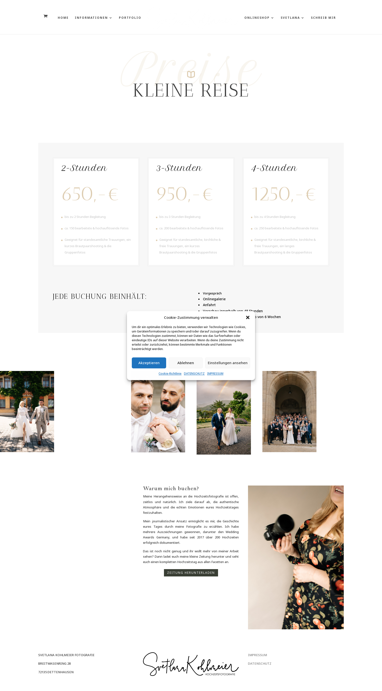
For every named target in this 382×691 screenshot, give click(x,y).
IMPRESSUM (215, 373)
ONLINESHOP (258, 18)
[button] (247, 317)
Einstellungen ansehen (228, 362)
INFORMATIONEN (89, 18)
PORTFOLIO (128, 18)
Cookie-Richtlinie (170, 373)
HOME (61, 18)
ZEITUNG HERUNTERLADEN (191, 573)
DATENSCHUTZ (194, 373)
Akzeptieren (149, 362)
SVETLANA (291, 18)
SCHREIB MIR (324, 18)
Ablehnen (185, 362)
